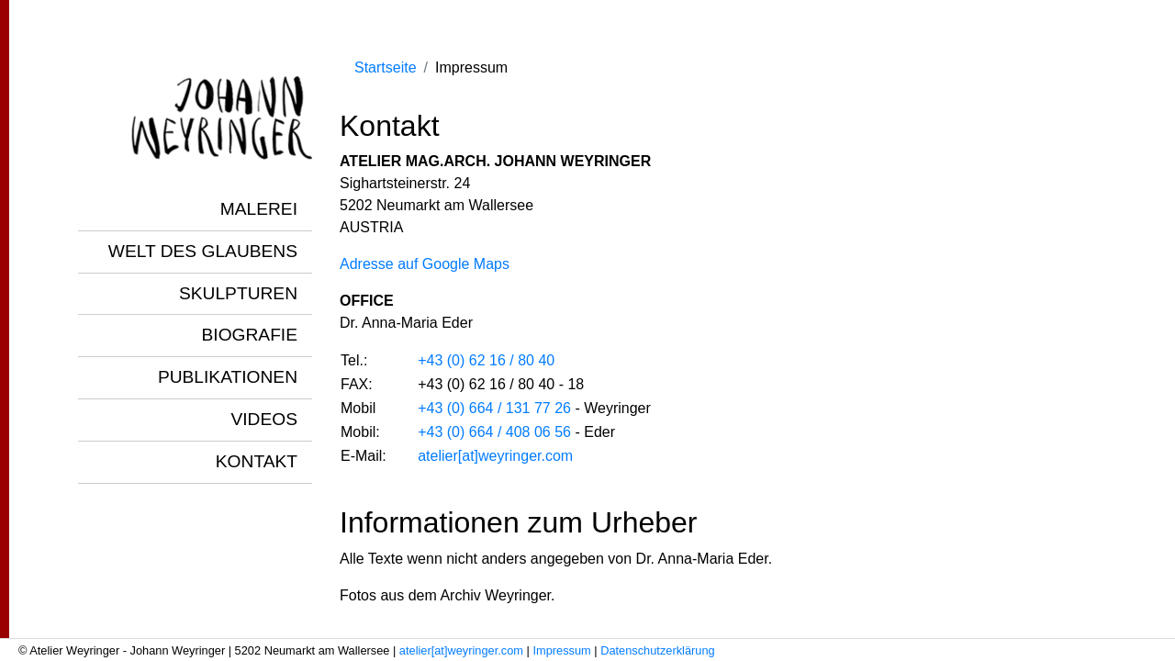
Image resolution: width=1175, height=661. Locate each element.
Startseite (385, 67)
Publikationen (227, 377)
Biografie (249, 334)
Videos (263, 419)
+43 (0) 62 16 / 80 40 (486, 360)
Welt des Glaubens (202, 251)
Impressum (561, 650)
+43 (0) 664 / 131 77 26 (494, 408)
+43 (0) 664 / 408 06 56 (494, 432)
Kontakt (256, 461)
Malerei (258, 208)
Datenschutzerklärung (657, 650)
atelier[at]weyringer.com (495, 456)
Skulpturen (238, 293)
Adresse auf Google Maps (424, 264)
